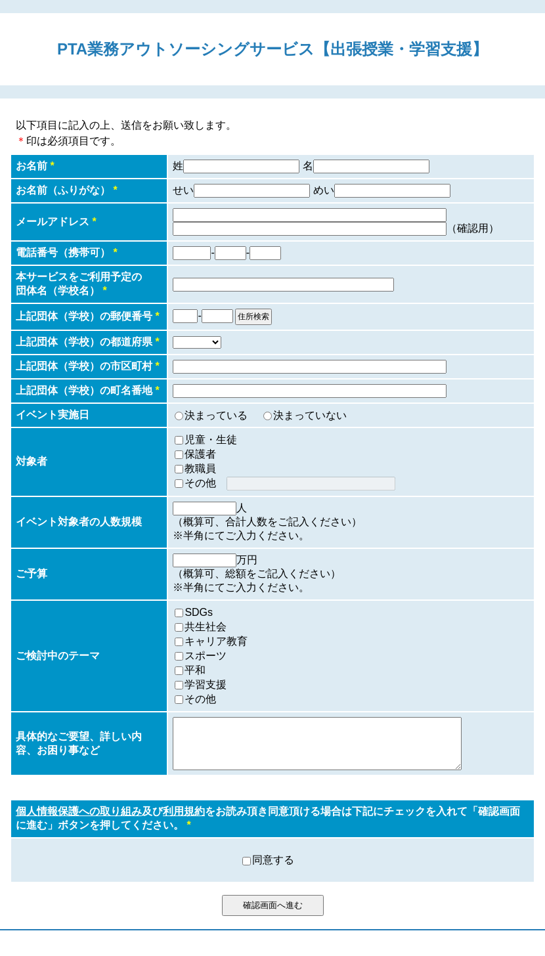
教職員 (200, 468)
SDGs (199, 612)
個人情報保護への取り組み (79, 821)
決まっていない (310, 415)
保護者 (200, 454)
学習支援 (206, 684)
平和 (195, 670)
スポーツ (206, 655)
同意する (273, 869)
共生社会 (206, 626)
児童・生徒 (211, 439)
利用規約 (184, 821)
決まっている (216, 415)
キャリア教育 (216, 641)
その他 (200, 483)
